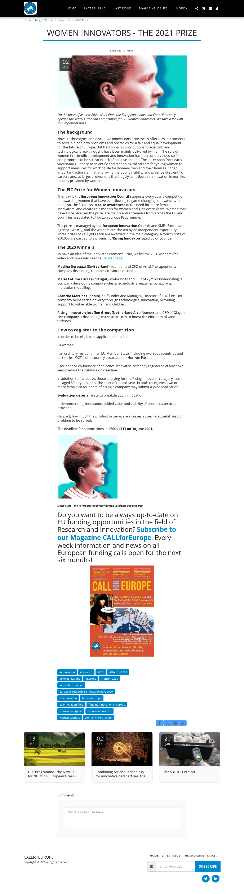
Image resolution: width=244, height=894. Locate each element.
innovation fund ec (71, 685)
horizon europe (91, 698)
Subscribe (208, 866)
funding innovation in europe (107, 704)
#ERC (101, 672)
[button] (197, 8)
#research (86, 672)
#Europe (90, 678)
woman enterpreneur (98, 717)
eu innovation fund (71, 704)
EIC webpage (112, 258)
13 (32, 740)
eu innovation (68, 698)
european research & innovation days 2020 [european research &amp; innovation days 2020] (86, 691)
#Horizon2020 (118, 672)
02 (100, 740)
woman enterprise (70, 711)
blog (38, 20)
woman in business (99, 711)
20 (167, 740)
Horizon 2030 (109, 678)
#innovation (67, 672)
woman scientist (69, 717)
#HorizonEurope (69, 678)
